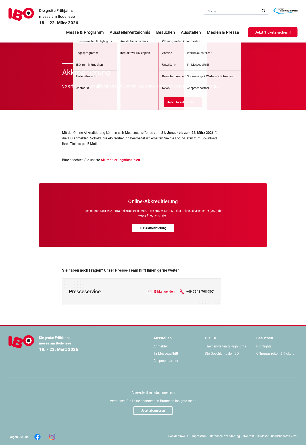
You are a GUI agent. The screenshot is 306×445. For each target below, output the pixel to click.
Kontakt (248, 436)
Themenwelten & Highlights (225, 346)
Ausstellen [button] (191, 32)
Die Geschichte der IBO (222, 353)
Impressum (199, 436)
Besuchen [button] (165, 32)
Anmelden (161, 346)
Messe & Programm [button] (85, 32)
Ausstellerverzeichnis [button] (130, 32)
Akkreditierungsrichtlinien (120, 160)
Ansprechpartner (165, 361)
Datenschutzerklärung (225, 436)
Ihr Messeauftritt (165, 353)
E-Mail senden (164, 291)
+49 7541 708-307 (200, 291)
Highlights (264, 346)
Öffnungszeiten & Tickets (275, 353)
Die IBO (211, 338)
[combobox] (236, 11)
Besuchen (264, 338)
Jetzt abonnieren (153, 410)
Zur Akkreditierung (153, 228)
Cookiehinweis (178, 436)
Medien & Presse (223, 32)
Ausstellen (162, 338)
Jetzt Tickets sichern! (273, 32)
